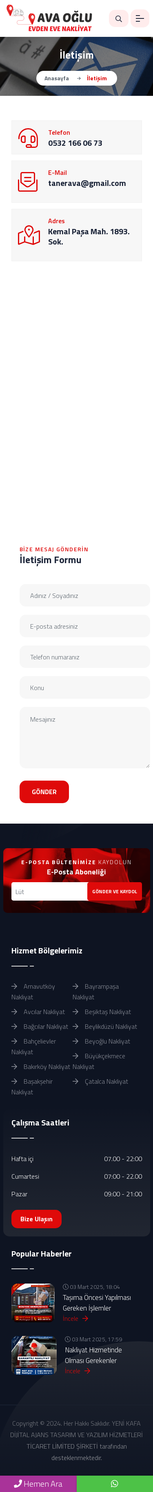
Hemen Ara (38, 1483)
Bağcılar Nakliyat (39, 1026)
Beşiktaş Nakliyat (102, 1012)
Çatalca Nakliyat (100, 1081)
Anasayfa (56, 78)
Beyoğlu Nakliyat (101, 1041)
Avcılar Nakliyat (38, 1012)
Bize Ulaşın (36, 1219)
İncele (75, 1318)
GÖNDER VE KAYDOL (114, 891)
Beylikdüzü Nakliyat (105, 1026)
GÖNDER (44, 792)
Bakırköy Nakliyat (40, 1066)
